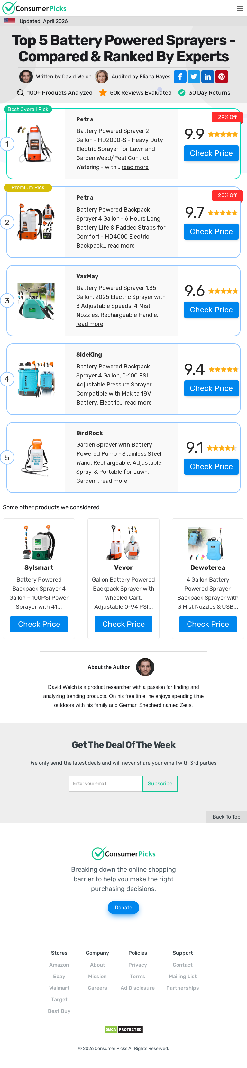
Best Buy (59, 1011)
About (97, 965)
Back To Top (227, 817)
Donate (123, 907)
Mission (97, 976)
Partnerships (182, 988)
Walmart (59, 988)
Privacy (137, 965)
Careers (97, 988)
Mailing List (183, 976)
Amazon (59, 965)
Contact (183, 965)
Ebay (59, 976)
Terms (137, 976)
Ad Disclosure (138, 988)
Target (59, 999)
